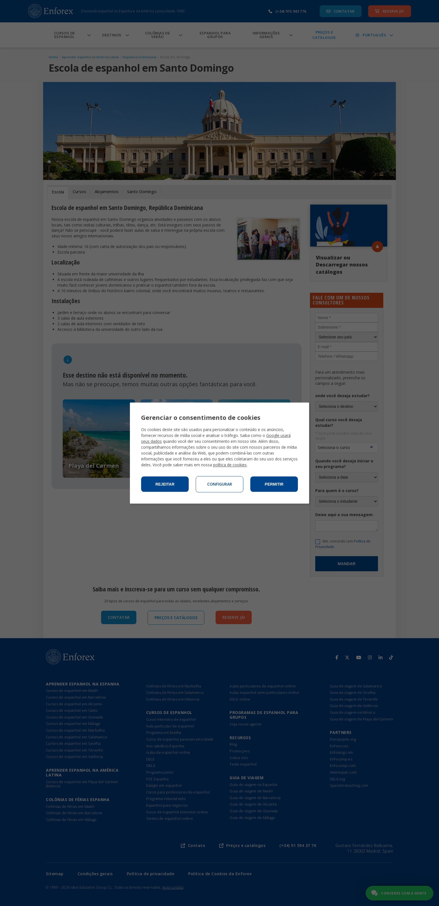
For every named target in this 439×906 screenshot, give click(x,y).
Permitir (274, 484)
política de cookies (230, 464)
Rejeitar (164, 484)
